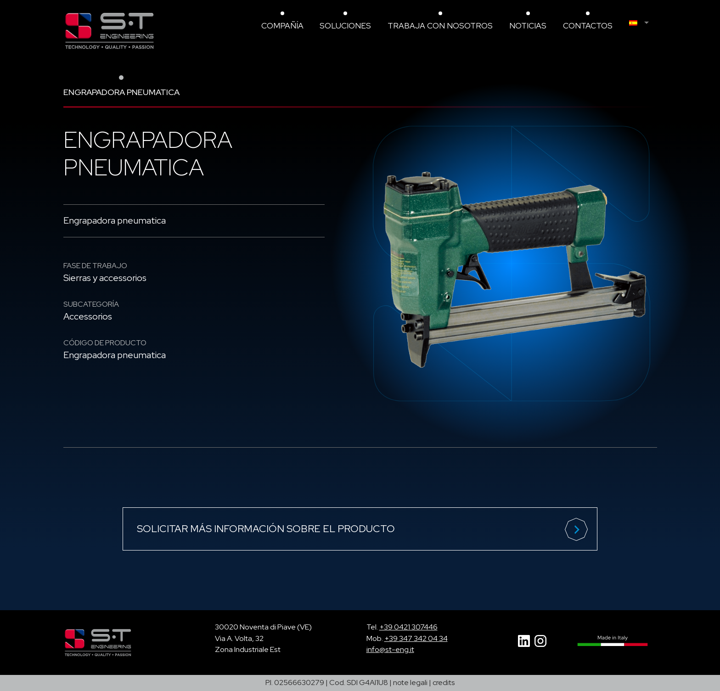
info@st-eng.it (390, 649)
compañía (282, 26)
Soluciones (345, 26)
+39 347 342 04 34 (416, 638)
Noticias (527, 26)
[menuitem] (643, 23)
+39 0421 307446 (408, 627)
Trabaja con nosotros (440, 26)
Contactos (588, 26)
